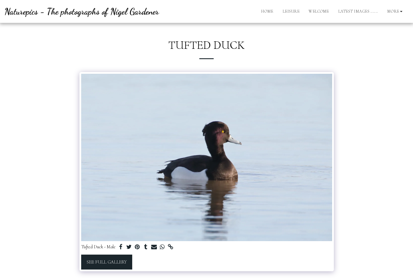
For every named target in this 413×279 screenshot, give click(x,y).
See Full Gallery (107, 262)
